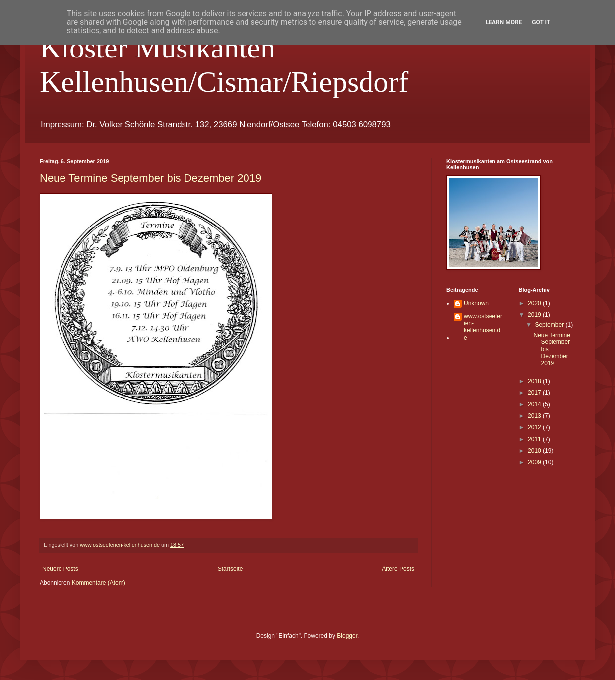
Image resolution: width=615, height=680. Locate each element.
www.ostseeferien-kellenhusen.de (483, 327)
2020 (535, 303)
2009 (535, 462)
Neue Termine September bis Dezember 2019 (150, 178)
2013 (535, 415)
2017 (535, 392)
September (550, 324)
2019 (535, 314)
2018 (535, 381)
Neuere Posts (60, 569)
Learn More (504, 22)
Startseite (230, 569)
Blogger (347, 635)
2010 (535, 450)
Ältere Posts (398, 569)
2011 (535, 439)
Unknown (476, 303)
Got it (541, 22)
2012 (535, 427)
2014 (535, 404)
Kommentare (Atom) (98, 582)
